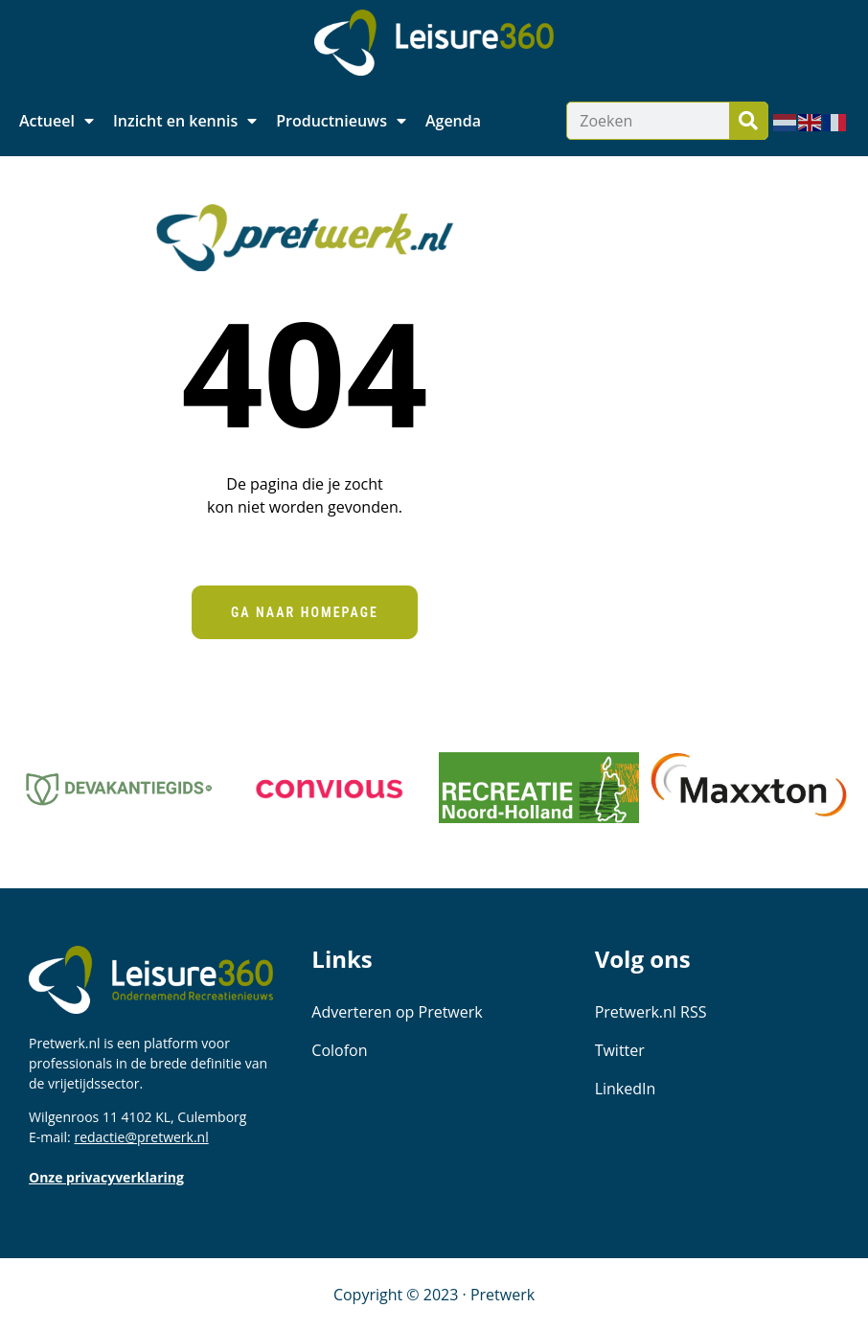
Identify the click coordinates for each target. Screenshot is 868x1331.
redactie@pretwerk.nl (141, 1137)
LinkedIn (625, 1088)
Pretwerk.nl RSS (651, 1011)
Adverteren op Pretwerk (396, 1011)
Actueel (56, 120)
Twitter (620, 1050)
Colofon (339, 1050)
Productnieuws (341, 120)
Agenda (453, 120)
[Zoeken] (748, 121)
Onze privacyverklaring (106, 1177)
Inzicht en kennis (185, 120)
